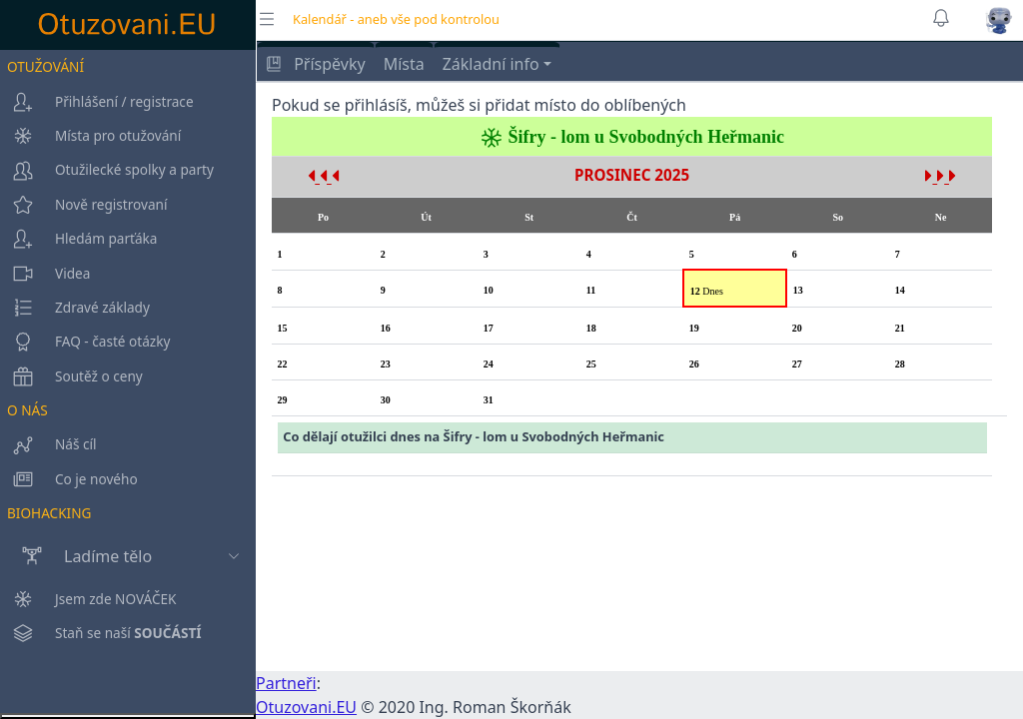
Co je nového (69, 479)
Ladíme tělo (76, 556)
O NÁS (27, 409)
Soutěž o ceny (71, 376)
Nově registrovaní (83, 205)
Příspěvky (316, 64)
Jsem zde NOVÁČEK (88, 661)
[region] (128, 381)
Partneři (286, 683)
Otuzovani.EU (306, 707)
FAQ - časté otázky (85, 342)
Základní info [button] (491, 64)
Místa (404, 64)
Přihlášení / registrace (97, 102)
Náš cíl (48, 444)
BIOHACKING (49, 512)
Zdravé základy (75, 308)
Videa (45, 274)
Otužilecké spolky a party (107, 170)
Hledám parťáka (79, 239)
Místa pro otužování (90, 136)
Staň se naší (101, 696)
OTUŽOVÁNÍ (45, 66)
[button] (999, 20)
